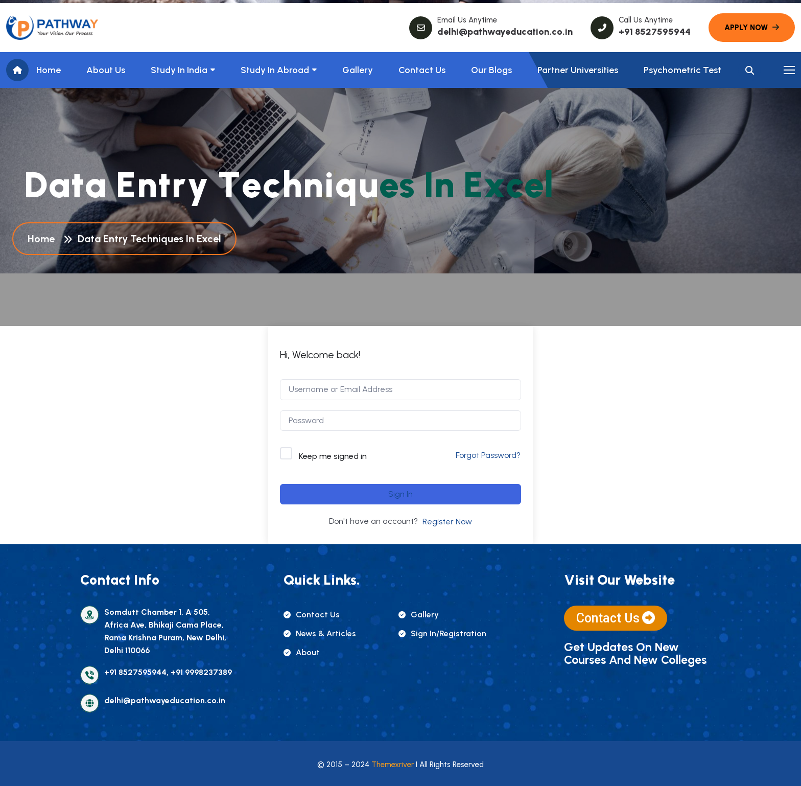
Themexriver (392, 764)
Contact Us (421, 70)
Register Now (447, 521)
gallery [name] (418, 614)
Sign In (400, 494)
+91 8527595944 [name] (655, 31)
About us (105, 70)
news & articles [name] (320, 633)
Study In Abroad (275, 70)
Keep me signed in (333, 456)
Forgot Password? (488, 455)
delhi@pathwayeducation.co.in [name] (505, 31)
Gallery (357, 70)
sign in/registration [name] (442, 633)
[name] (52, 27)
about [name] (302, 652)
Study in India (179, 70)
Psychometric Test (682, 70)
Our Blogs (491, 70)
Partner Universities (577, 70)
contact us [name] (312, 614)
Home (48, 70)
